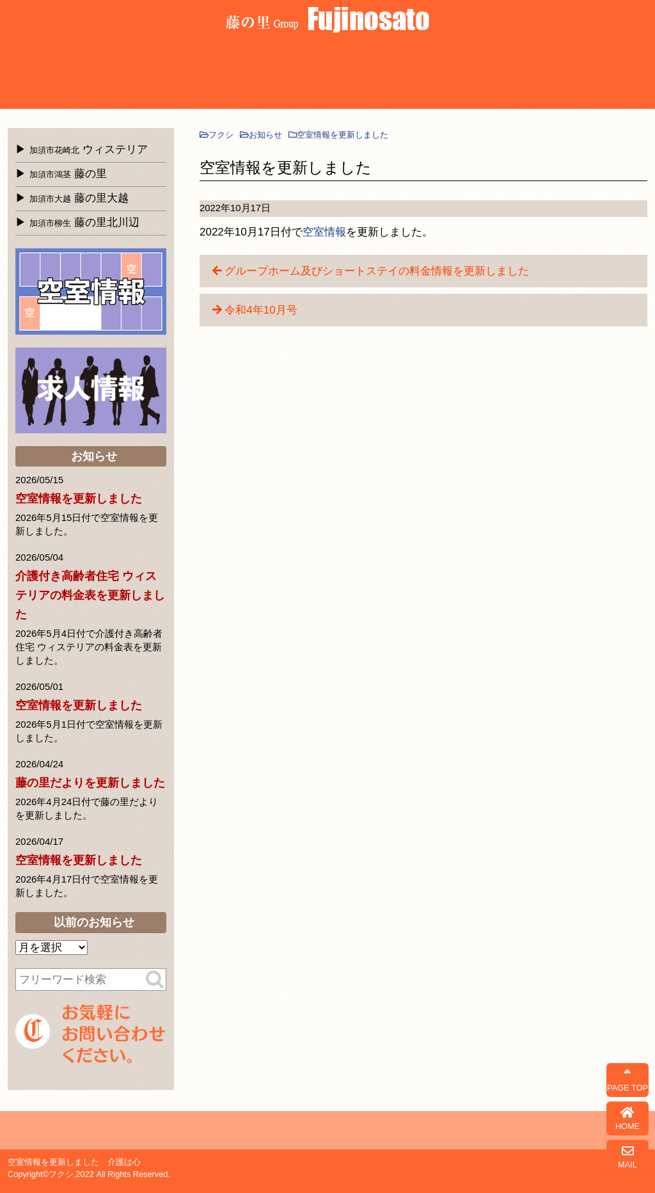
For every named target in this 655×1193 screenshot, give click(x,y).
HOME (627, 1118)
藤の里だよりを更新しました (90, 782)
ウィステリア (43, 74)
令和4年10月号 (261, 310)
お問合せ (611, 74)
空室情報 (324, 232)
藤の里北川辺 (84, 222)
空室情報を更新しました (78, 498)
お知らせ (469, 74)
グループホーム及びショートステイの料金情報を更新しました (377, 271)
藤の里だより (540, 74)
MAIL (627, 1156)
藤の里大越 (185, 74)
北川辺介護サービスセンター (256, 74)
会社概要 (398, 74)
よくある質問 (327, 74)
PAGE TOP (627, 1080)
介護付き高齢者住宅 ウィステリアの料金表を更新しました (90, 595)
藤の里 (114, 74)
